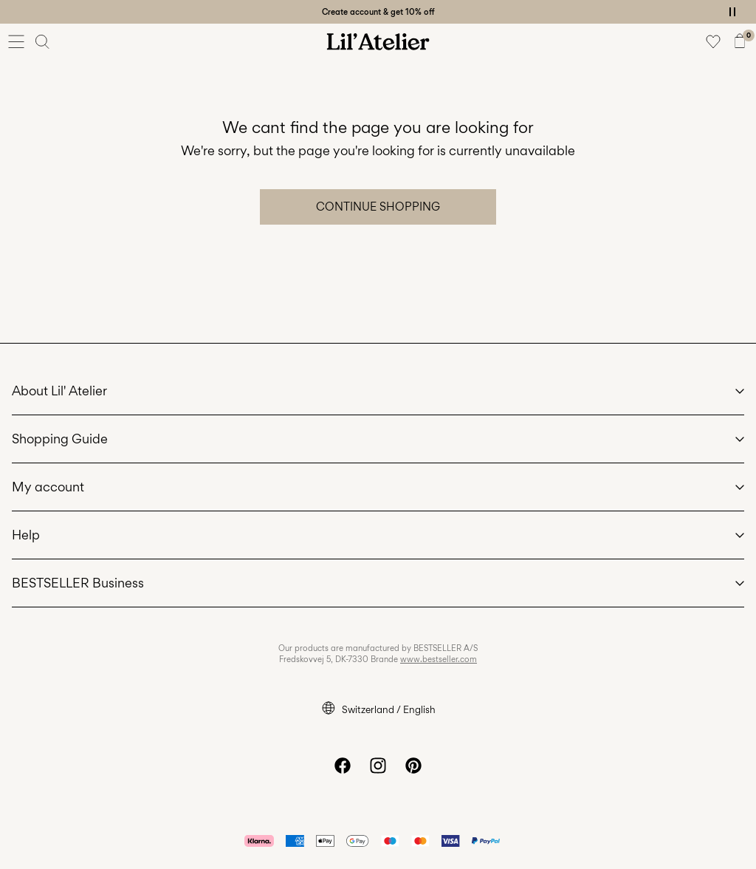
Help (26, 534)
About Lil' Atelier (59, 390)
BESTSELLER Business (78, 582)
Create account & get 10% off (378, 12)
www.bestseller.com (438, 659)
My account (48, 486)
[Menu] (16, 41)
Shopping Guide (60, 438)
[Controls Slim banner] (732, 12)
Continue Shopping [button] (378, 207)
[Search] (43, 41)
